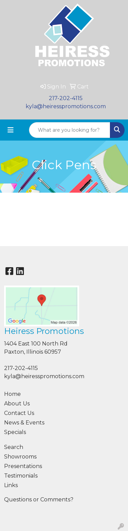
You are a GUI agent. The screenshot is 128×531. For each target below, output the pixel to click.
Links (11, 485)
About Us (17, 403)
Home (12, 394)
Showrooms (20, 456)
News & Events (24, 422)
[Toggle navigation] (10, 130)
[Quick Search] (69, 130)
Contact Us (19, 413)
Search (13, 447)
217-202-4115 (66, 98)
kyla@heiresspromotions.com (66, 106)
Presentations (23, 466)
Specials (15, 432)
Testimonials (21, 475)
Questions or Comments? (38, 499)
